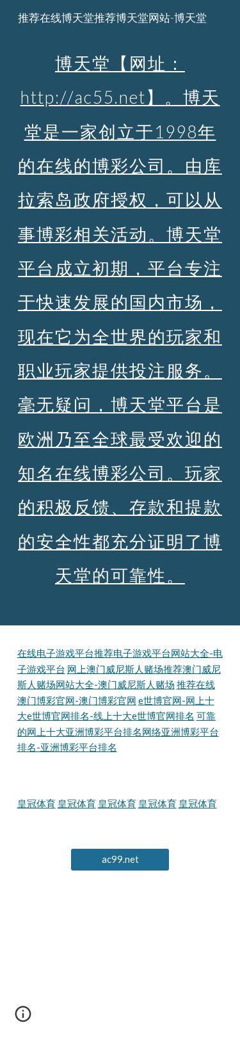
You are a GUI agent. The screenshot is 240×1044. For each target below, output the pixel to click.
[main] (120, 313)
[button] (23, 1018)
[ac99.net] (120, 859)
